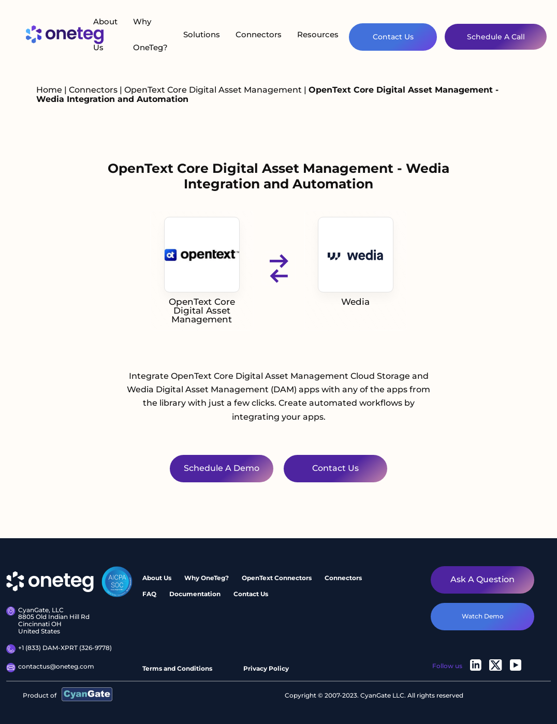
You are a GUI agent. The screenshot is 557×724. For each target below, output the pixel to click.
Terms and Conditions (177, 668)
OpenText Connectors (277, 578)
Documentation (195, 594)
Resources (318, 34)
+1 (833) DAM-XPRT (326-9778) (59, 649)
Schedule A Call (496, 36)
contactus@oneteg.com (50, 667)
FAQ (149, 594)
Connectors (259, 34)
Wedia (355, 262)
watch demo (483, 616)
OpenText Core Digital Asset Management (214, 90)
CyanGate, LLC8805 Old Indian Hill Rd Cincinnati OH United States (48, 621)
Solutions (201, 34)
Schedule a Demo (221, 468)
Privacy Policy (266, 668)
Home (49, 90)
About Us (105, 34)
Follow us (447, 666)
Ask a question (482, 579)
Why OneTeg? (150, 34)
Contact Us (393, 36)
